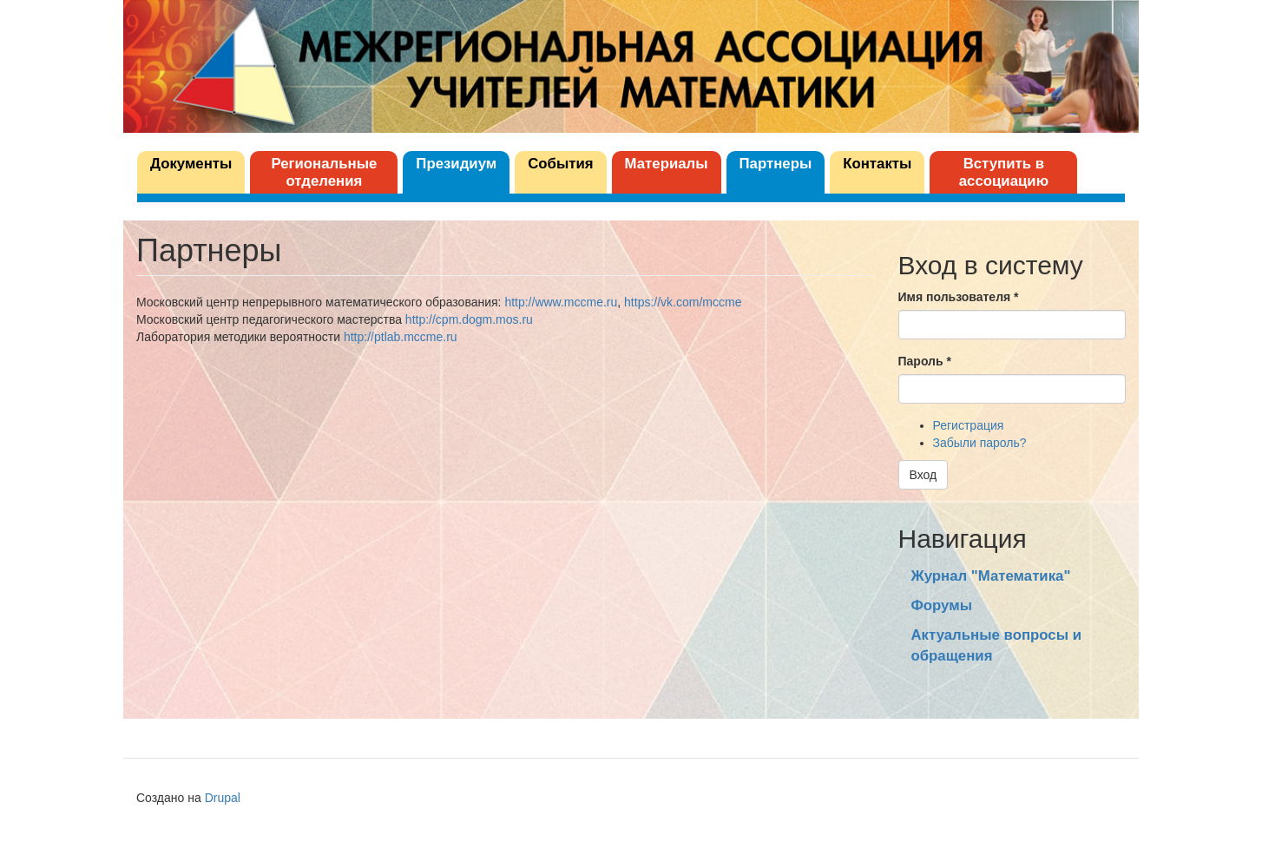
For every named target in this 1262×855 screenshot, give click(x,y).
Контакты (877, 163)
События (560, 163)
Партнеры (775, 163)
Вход (923, 475)
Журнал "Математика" (991, 576)
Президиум (456, 163)
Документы (191, 163)
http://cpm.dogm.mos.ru (469, 319)
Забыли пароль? (980, 443)
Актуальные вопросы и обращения (996, 645)
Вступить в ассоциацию (1003, 172)
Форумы (941, 605)
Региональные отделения (324, 172)
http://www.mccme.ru (560, 302)
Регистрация (968, 425)
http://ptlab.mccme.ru (400, 337)
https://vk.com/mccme (682, 302)
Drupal (222, 798)
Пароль (924, 361)
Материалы (666, 163)
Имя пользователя (958, 297)
